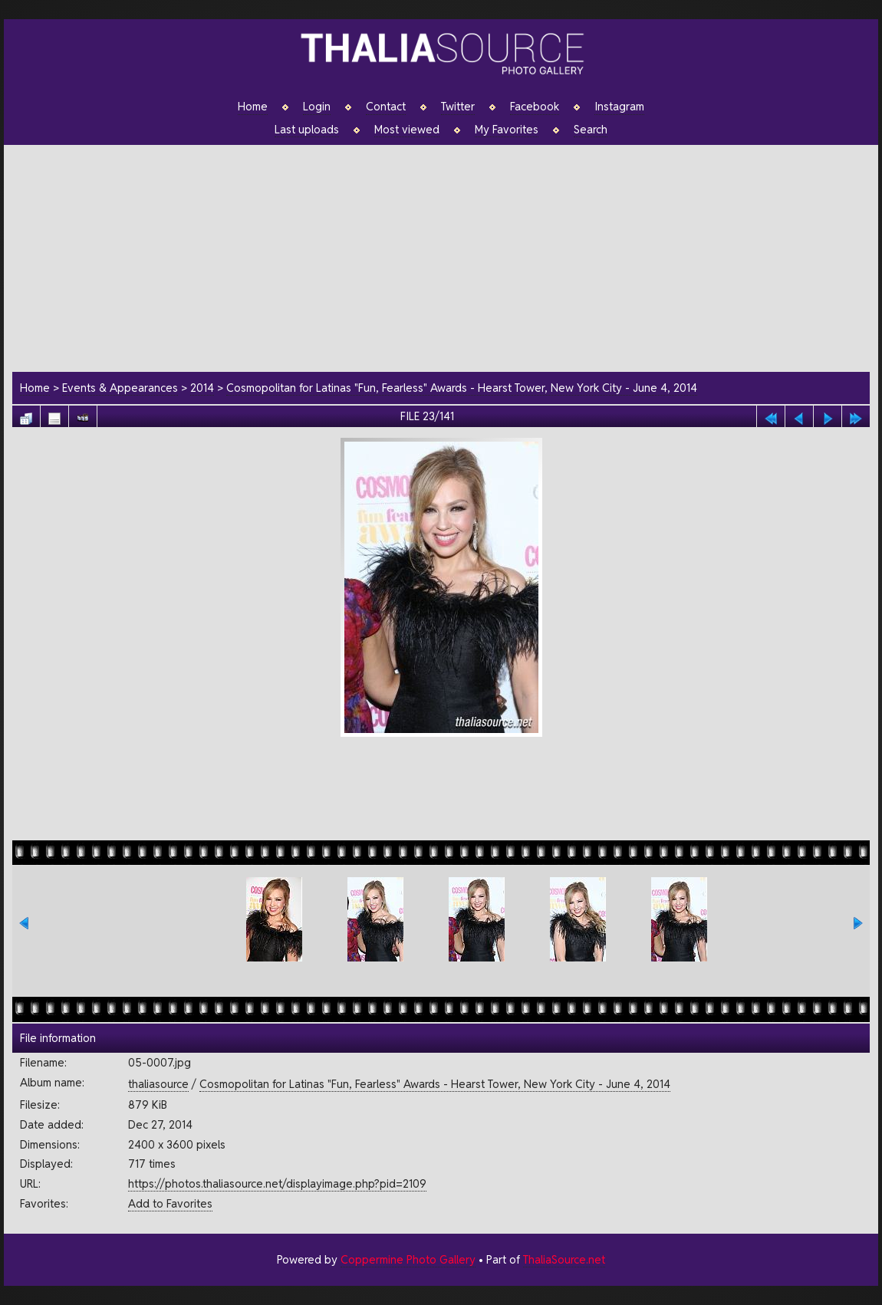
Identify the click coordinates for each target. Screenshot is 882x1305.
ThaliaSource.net (564, 1259)
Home (253, 106)
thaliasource (158, 1084)
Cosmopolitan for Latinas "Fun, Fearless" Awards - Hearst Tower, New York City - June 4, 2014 (461, 387)
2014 (202, 387)
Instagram (619, 106)
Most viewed (406, 129)
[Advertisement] (448, 256)
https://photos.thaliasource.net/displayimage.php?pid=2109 (277, 1183)
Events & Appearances (120, 387)
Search (590, 129)
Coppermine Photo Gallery (408, 1259)
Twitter (458, 106)
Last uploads (307, 129)
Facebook (534, 106)
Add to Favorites (170, 1203)
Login (317, 106)
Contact (386, 106)
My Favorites (506, 129)
